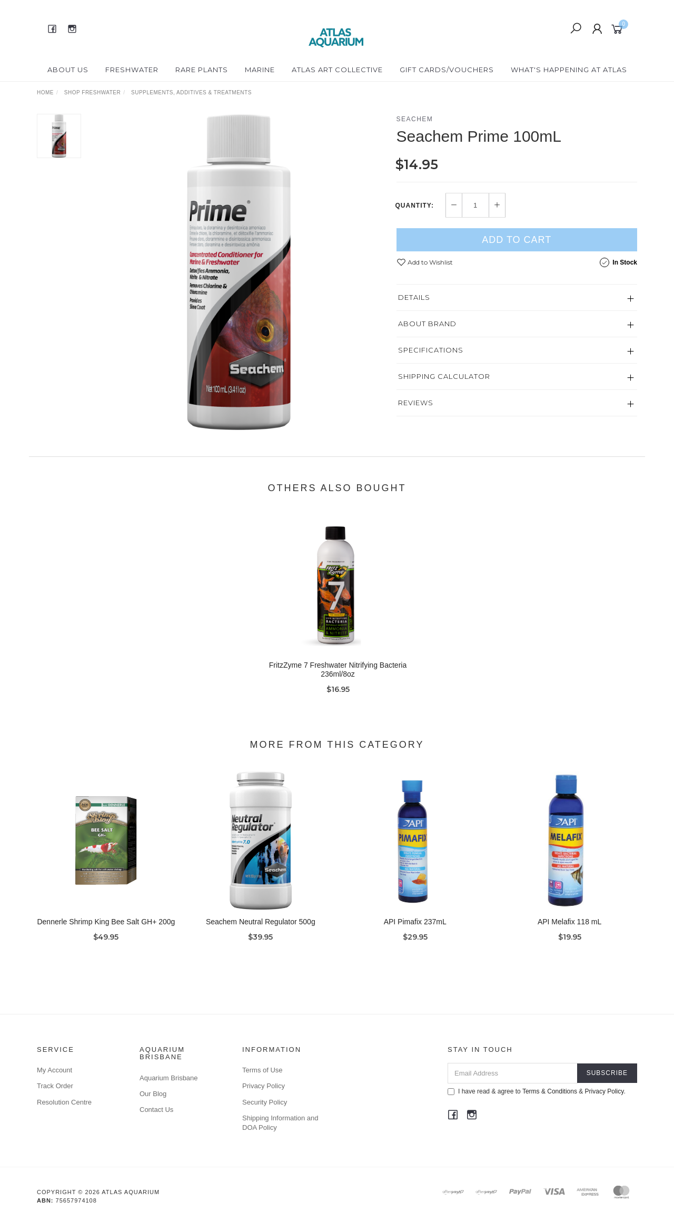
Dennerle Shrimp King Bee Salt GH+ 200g (106, 930)
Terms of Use (262, 1070)
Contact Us (156, 1109)
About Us (67, 69)
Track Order (55, 1086)
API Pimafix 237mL (415, 930)
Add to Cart (516, 240)
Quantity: (414, 205)
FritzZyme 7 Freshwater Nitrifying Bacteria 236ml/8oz (338, 678)
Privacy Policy (263, 1086)
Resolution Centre (64, 1102)
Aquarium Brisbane (169, 1078)
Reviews (415, 402)
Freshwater (131, 69)
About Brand (427, 323)
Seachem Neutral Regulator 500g (260, 930)
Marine (260, 69)
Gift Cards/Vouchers (447, 69)
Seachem (415, 119)
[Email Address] (513, 1073)
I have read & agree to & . (537, 1091)
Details (414, 297)
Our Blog (153, 1094)
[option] (239, 272)
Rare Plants (201, 69)
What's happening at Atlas (569, 69)
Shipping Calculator (444, 376)
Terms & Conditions (549, 1091)
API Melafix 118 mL (569, 930)
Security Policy (264, 1102)
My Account (54, 1070)
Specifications (430, 350)
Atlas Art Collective (337, 69)
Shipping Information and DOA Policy (280, 1122)
